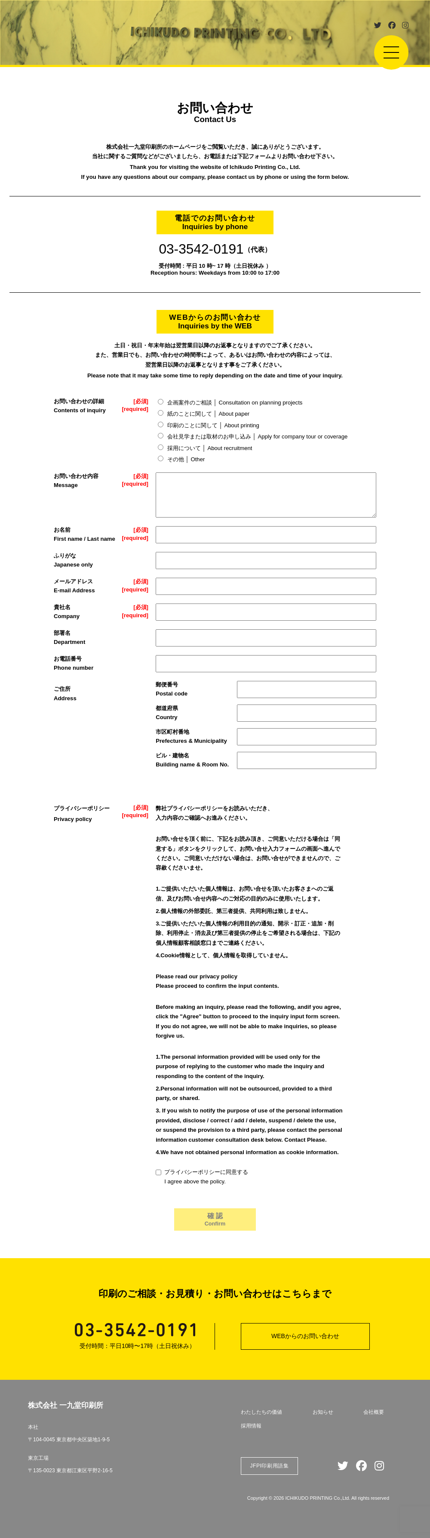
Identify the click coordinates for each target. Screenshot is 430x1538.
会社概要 (373, 1412)
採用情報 (251, 1426)
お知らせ (323, 1412)
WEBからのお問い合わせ (305, 1336)
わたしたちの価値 (261, 1412)
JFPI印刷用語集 (269, 1466)
